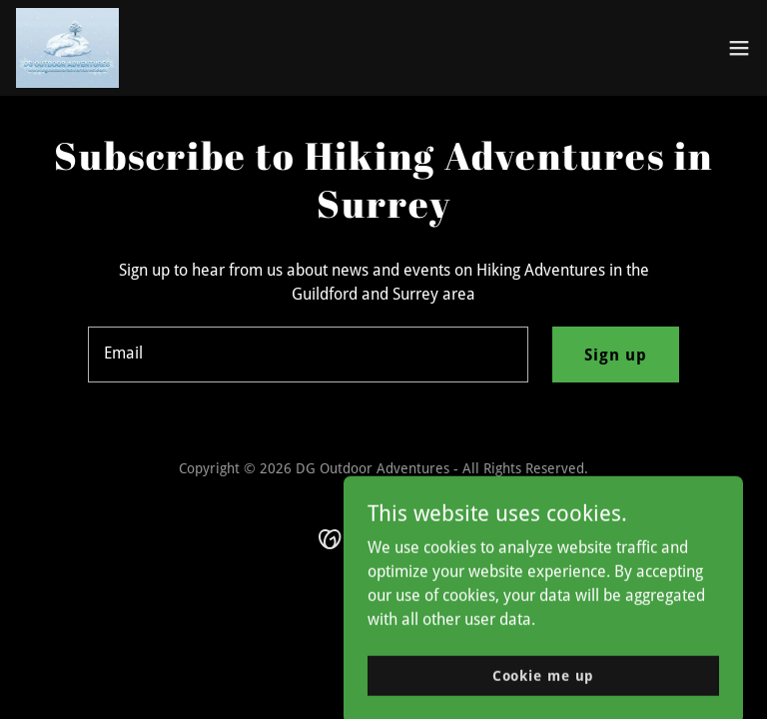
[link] (67, 48)
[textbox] (308, 354)
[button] (739, 48)
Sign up (615, 355)
